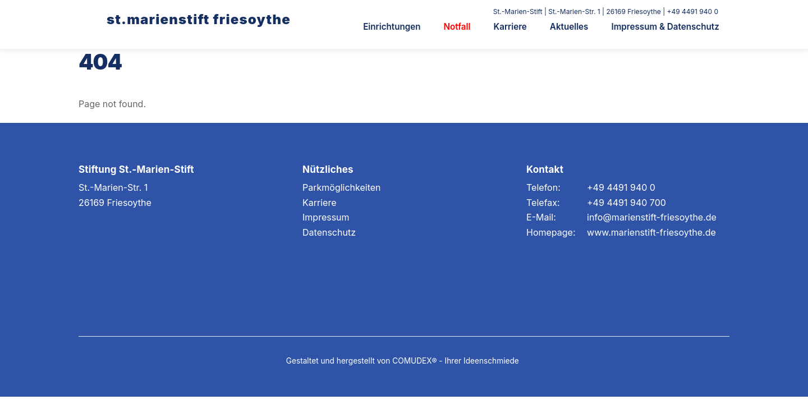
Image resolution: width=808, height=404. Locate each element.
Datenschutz (329, 232)
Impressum (326, 217)
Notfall (457, 26)
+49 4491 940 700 (626, 202)
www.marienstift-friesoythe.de (651, 232)
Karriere (510, 26)
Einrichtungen (391, 26)
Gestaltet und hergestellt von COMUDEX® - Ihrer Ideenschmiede (402, 360)
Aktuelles (569, 26)
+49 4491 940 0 (621, 187)
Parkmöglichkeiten (341, 187)
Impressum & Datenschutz (665, 26)
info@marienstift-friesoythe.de (652, 217)
